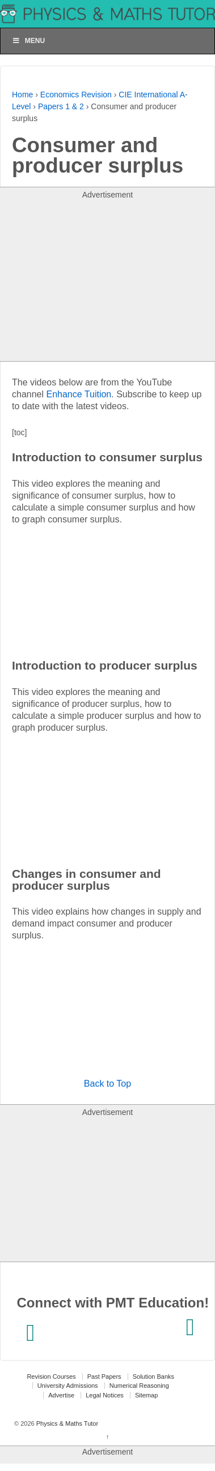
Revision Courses (51, 1376)
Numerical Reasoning (139, 1385)
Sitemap (146, 1395)
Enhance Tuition (79, 394)
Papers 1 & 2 (61, 106)
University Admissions (67, 1385)
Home (22, 94)
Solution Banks (153, 1376)
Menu (28, 41)
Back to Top (107, 1083)
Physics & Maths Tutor (66, 1423)
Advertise (61, 1395)
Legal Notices (105, 1395)
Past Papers (104, 1376)
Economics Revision (76, 94)
